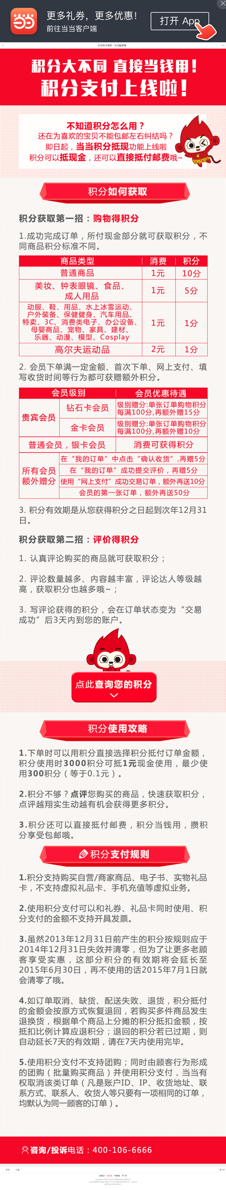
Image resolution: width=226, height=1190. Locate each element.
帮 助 (124, 1176)
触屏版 (109, 1176)
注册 (18, 1170)
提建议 (102, 1176)
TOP (223, 1170)
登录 (8, 1170)
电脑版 (117, 1176)
